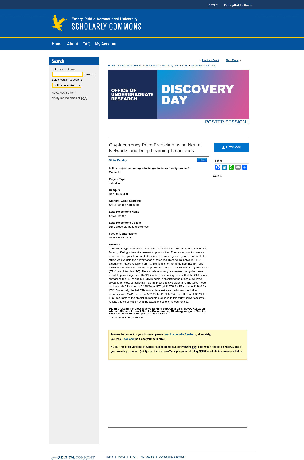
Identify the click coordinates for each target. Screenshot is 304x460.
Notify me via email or (69, 98)
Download (231, 147)
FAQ (132, 456)
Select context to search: (67, 79)
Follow (202, 160)
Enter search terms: (64, 69)
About (121, 456)
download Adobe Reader (178, 334)
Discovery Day (170, 65)
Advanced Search (63, 92)
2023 (185, 65)
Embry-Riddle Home (238, 5)
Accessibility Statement (172, 456)
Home (111, 65)
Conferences (151, 65)
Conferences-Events (130, 65)
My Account (147, 456)
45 (213, 65)
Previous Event (210, 60)
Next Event (232, 60)
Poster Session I (200, 65)
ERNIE (213, 5)
